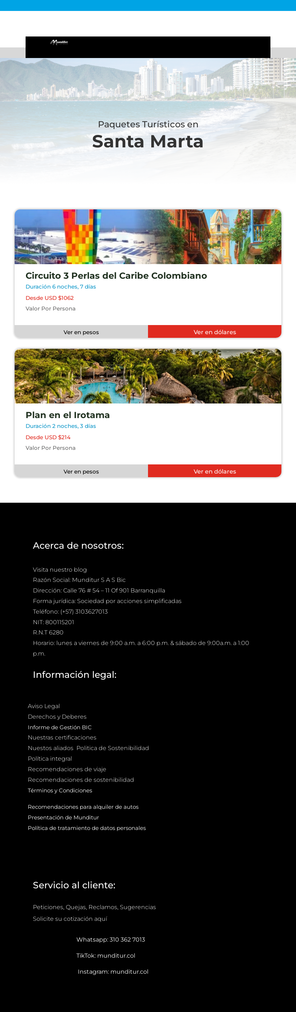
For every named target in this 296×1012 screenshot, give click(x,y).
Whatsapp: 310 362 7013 (110, 939)
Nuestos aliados (51, 748)
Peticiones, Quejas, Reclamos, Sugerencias (94, 907)
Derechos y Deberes (58, 716)
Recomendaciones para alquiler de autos (83, 806)
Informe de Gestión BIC (60, 727)
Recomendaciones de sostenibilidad (81, 779)
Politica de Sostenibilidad (113, 748)
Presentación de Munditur (63, 817)
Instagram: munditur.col (113, 971)
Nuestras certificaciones (63, 737)
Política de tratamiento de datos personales (87, 827)
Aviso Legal (44, 706)
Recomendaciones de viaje (68, 769)
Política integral (50, 758)
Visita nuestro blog (60, 569)
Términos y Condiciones (60, 790)
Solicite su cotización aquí (70, 918)
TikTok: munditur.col (105, 955)
